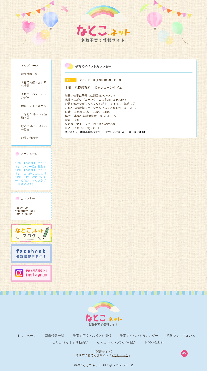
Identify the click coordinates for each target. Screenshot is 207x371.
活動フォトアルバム (33, 105)
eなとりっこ (120, 355)
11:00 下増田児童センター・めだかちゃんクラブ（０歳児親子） (30, 180)
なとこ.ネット (92, 365)
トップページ (29, 65)
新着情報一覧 (29, 73)
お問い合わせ (29, 137)
